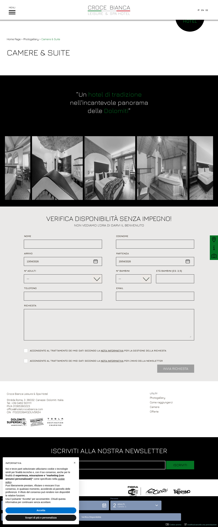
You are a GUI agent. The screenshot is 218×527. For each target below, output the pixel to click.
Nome (27, 236)
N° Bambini (123, 270)
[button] (82, 516)
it (198, 10)
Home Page (14, 39)
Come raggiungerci (161, 402)
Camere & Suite (50, 39)
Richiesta (30, 305)
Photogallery (31, 39)
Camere (154, 406)
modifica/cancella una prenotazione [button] (200, 524)
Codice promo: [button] (174, 524)
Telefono (30, 288)
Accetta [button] (41, 510)
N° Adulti (30, 270)
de (207, 10)
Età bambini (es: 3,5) (169, 270)
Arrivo (28, 253)
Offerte (154, 411)
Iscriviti (180, 465)
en (202, 10)
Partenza (122, 253)
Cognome (122, 236)
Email (119, 288)
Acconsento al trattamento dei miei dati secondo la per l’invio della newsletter (96, 360)
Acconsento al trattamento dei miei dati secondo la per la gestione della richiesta (99, 350)
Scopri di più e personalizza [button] (41, 517)
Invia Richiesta (175, 368)
